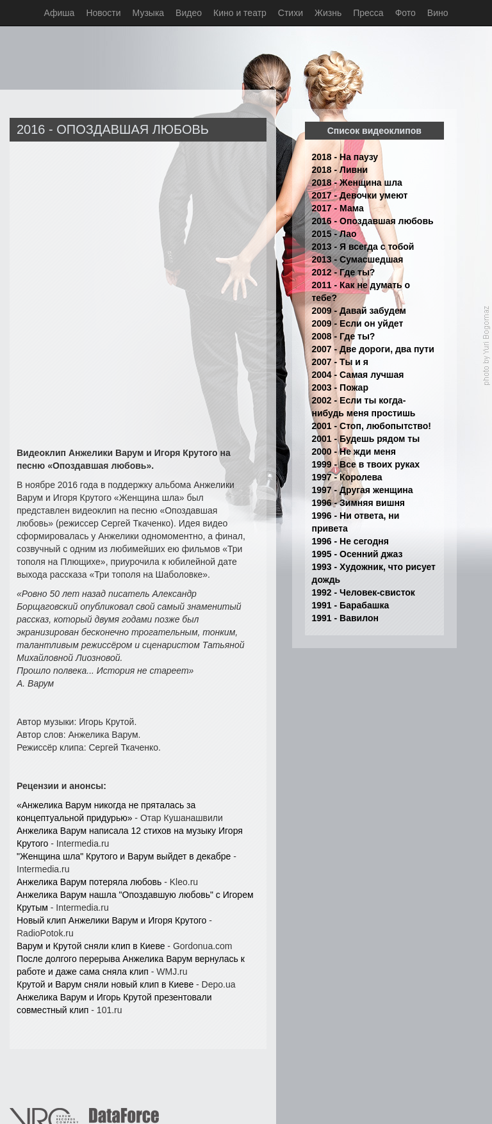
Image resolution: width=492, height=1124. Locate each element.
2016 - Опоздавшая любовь (373, 221)
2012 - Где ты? (343, 272)
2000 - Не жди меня (354, 451)
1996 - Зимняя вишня (359, 503)
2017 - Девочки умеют (360, 195)
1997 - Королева (347, 477)
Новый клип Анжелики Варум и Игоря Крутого (111, 920)
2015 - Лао (334, 234)
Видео (189, 13)
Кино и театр (239, 13)
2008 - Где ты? (343, 336)
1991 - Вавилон (345, 618)
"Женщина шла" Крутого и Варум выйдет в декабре (124, 856)
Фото (405, 13)
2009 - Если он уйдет (358, 323)
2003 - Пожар (340, 387)
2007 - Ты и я (340, 362)
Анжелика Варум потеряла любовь (89, 882)
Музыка (149, 13)
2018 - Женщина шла (357, 182)
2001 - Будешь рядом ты (366, 439)
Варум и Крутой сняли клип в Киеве (91, 946)
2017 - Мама (338, 208)
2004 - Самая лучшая (358, 375)
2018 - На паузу (345, 157)
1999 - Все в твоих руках (366, 464)
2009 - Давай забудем (359, 310)
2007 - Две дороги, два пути (373, 349)
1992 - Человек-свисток (363, 592)
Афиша (59, 13)
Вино (437, 13)
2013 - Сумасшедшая (358, 259)
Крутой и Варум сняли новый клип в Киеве (105, 984)
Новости (103, 13)
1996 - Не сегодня (350, 541)
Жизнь (328, 13)
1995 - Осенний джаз (357, 554)
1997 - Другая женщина (362, 490)
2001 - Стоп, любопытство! (371, 426)
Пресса (368, 13)
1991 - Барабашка (351, 605)
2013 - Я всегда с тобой (363, 246)
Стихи (290, 13)
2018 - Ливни (340, 170)
